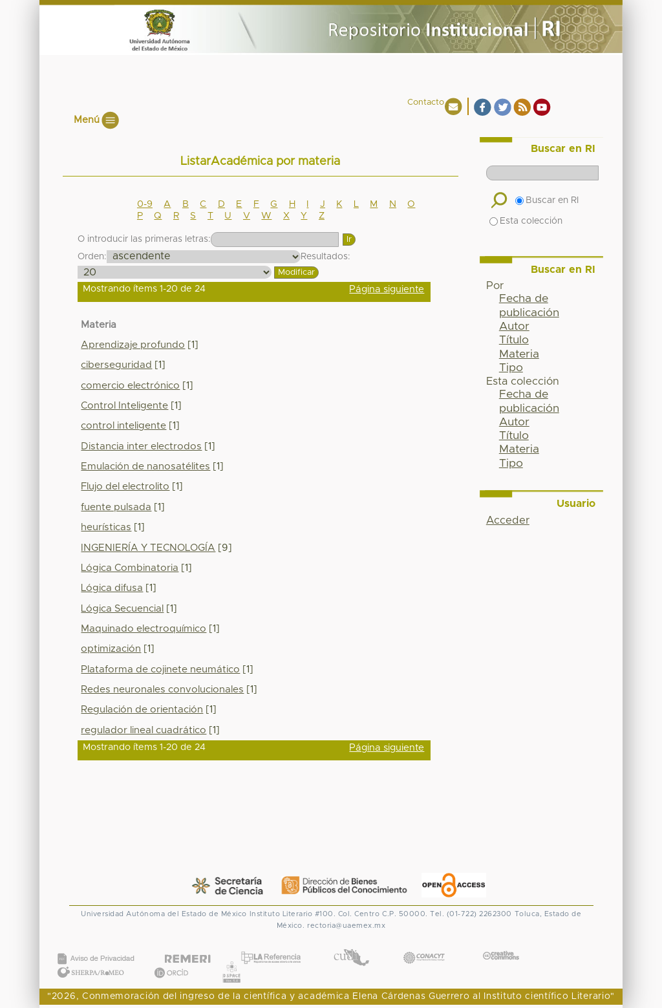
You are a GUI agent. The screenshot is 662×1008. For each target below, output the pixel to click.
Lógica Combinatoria (129, 568)
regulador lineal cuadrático (143, 730)
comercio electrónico (130, 386)
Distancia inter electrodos (141, 446)
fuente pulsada (116, 507)
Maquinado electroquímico (143, 629)
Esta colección (525, 221)
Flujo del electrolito (125, 486)
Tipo (511, 368)
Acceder (507, 520)
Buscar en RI (547, 200)
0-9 (145, 204)
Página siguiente (386, 289)
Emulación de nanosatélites (145, 466)
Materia (519, 354)
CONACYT (424, 945)
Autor (514, 326)
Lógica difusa (112, 588)
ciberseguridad (116, 365)
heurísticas (106, 527)
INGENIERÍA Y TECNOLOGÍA (148, 548)
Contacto (425, 102)
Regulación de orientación (142, 709)
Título (514, 340)
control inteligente (123, 426)
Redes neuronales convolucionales (162, 689)
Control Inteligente (124, 406)
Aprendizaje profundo (133, 345)
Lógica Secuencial (122, 609)
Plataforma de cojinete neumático (160, 669)
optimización (111, 649)
